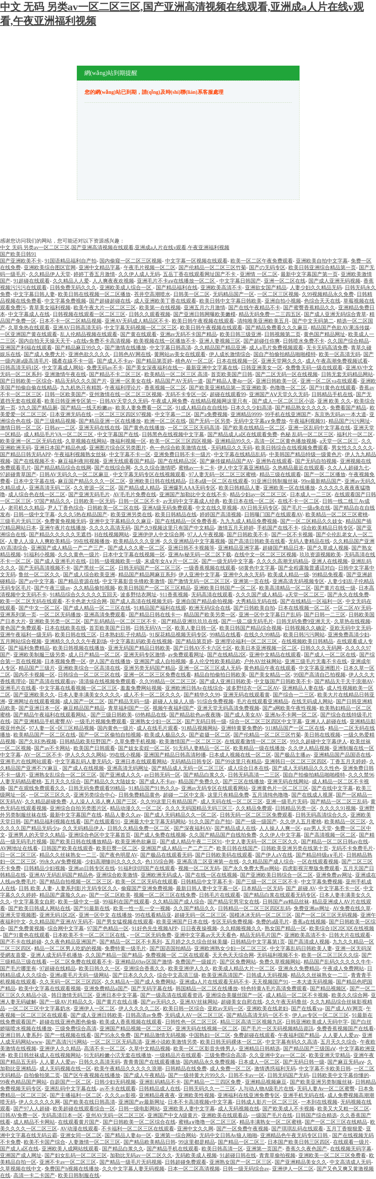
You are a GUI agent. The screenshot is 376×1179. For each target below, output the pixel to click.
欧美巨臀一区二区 (117, 848)
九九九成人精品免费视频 (248, 521)
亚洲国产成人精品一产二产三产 (68, 548)
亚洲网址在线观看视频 (34, 701)
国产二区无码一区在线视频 (286, 374)
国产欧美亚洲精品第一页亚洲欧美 (228, 388)
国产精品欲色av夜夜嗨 (195, 715)
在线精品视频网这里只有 (219, 401)
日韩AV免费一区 (19, 1115)
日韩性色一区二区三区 (191, 1022)
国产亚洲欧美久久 (34, 695)
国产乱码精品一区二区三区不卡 (121, 621)
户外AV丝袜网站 (263, 661)
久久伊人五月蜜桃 (300, 821)
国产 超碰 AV (300, 888)
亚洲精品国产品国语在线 (342, 755)
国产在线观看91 (102, 821)
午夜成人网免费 (169, 401)
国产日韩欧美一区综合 (26, 381)
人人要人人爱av (341, 1035)
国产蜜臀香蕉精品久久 (309, 307)
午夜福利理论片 (123, 388)
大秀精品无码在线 (256, 601)
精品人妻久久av (123, 815)
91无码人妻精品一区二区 (201, 748)
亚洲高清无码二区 (50, 488)
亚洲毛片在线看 (18, 688)
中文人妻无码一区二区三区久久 (261, 841)
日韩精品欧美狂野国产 (85, 741)
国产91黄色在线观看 (332, 388)
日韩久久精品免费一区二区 (139, 828)
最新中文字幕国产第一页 (309, 274)
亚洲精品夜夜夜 (157, 1095)
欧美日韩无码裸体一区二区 (231, 1042)
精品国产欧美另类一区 (210, 615)
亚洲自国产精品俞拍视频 (204, 601)
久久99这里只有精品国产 (168, 801)
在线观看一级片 (351, 1142)
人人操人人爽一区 (280, 828)
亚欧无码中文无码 (350, 628)
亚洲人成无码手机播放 (56, 955)
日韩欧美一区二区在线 (113, 508)
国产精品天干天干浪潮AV (343, 681)
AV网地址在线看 (19, 848)
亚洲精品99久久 (233, 441)
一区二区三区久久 (50, 795)
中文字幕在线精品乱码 (240, 454)
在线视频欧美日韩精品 (307, 641)
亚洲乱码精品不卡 (160, 1082)
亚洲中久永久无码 (244, 574)
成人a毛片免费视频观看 (276, 347)
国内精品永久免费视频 (209, 1062)
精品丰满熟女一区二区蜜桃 (270, 1122)
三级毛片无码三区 (21, 521)
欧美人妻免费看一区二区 (144, 408)
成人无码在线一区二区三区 (231, 801)
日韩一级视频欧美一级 (115, 561)
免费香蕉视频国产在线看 (345, 1028)
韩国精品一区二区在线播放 (207, 988)
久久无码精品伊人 (83, 828)
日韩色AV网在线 (132, 354)
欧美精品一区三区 (345, 821)
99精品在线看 (225, 635)
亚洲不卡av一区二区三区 (67, 1162)
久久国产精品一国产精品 (114, 955)
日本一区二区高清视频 (194, 1169)
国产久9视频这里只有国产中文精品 (174, 528)
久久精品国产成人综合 (268, 862)
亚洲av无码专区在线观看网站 (214, 788)
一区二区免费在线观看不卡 (81, 962)
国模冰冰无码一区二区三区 (260, 915)
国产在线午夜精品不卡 (254, 307)
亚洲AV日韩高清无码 (77, 327)
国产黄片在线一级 (335, 588)
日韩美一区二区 (191, 294)
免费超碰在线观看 (254, 1035)
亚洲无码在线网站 (288, 781)
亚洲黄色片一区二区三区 (279, 788)
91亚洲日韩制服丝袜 (274, 481)
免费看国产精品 (348, 408)
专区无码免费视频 (232, 922)
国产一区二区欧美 (110, 895)
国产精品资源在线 (78, 581)
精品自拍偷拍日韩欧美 (220, 675)
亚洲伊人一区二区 (94, 1008)
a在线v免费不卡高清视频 (101, 341)
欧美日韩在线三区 (76, 635)
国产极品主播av (292, 755)
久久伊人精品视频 (309, 748)
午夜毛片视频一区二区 (150, 267)
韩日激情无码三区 (72, 995)
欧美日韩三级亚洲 (240, 334)
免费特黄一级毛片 (125, 948)
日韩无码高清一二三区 (254, 775)
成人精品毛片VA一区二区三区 (59, 434)
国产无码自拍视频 (316, 461)
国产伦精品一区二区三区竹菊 (212, 267)
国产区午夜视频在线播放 (91, 1075)
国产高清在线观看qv (52, 681)
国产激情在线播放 (125, 347)
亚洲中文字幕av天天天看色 (205, 935)
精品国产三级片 (37, 668)
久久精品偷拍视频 (94, 588)
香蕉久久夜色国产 (306, 1149)
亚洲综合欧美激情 (117, 875)
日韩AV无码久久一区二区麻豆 (74, 474)
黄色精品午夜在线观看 (270, 668)
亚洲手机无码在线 (303, 1095)
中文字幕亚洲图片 (319, 668)
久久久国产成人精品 (259, 594)
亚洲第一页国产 (264, 1149)
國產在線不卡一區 (73, 361)
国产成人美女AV (243, 715)
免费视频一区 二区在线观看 (177, 955)
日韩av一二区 (60, 428)
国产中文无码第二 (313, 321)
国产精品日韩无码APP (25, 454)
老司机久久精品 (26, 508)
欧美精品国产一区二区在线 (44, 735)
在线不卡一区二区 (298, 501)
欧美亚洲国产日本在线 (182, 922)
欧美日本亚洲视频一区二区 (266, 648)
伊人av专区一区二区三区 (320, 1015)
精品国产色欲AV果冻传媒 (340, 327)
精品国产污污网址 (349, 421)
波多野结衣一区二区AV (252, 688)
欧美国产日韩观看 (94, 748)
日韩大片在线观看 (349, 935)
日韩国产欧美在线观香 (67, 848)
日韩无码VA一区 (153, 628)
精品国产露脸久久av (62, 895)
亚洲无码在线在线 (99, 428)
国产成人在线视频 (83, 768)
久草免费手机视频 (135, 741)
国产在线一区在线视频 (211, 875)
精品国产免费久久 (199, 781)
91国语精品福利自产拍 (71, 261)
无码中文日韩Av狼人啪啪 (228, 1135)
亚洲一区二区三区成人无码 (210, 668)
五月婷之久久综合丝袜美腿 (196, 942)
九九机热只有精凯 (81, 388)
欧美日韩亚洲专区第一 (71, 401)
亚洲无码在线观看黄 (246, 695)
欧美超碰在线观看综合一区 (84, 1109)
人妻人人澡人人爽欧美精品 (39, 541)
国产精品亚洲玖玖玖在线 (189, 621)
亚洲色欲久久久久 (89, 354)
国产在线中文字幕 (332, 788)
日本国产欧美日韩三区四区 (299, 1142)
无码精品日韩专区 (191, 761)
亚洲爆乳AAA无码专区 (189, 488)
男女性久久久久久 (352, 448)
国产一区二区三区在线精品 (336, 1122)
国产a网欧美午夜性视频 (289, 708)
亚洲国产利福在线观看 (26, 347)
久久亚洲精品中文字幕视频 (194, 541)
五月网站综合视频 (21, 641)
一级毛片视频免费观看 (101, 721)
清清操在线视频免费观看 (107, 681)
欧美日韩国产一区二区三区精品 (154, 588)
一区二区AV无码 (352, 608)
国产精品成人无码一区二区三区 (187, 768)
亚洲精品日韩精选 (259, 1048)
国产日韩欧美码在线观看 (223, 855)
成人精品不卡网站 (34, 1122)
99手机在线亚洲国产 (288, 414)
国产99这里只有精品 (238, 761)
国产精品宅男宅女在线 (233, 902)
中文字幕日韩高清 (170, 347)
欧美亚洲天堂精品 (329, 1055)
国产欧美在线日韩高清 (89, 1102)
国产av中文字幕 (37, 581)
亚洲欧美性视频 (196, 1095)
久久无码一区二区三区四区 (70, 982)
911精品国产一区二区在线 (295, 728)
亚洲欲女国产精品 (266, 287)
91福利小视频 (39, 554)
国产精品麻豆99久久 (78, 347)
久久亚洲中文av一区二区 (277, 1055)
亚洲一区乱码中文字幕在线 (319, 428)
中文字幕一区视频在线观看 (196, 261)
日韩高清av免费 (143, 1015)
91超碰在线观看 (31, 281)
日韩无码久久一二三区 (209, 1088)
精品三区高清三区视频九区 (251, 1022)
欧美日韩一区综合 (184, 1008)
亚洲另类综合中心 (94, 795)
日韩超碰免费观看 (185, 1162)
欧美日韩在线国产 (237, 848)
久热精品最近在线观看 (298, 468)
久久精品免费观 (254, 808)
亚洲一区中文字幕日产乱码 (270, 615)
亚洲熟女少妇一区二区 (156, 721)
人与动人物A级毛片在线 (266, 1088)
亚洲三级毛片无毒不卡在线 (316, 661)
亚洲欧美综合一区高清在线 (89, 668)
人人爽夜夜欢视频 (113, 281)
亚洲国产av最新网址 (141, 1102)
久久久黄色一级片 (78, 554)
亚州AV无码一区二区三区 (115, 1115)
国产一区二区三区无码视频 (326, 915)
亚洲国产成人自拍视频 (160, 661)
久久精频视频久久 (241, 928)
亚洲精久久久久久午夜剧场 (76, 641)
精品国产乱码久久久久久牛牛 (337, 962)
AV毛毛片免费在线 (134, 494)
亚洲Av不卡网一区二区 (291, 715)
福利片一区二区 (355, 434)
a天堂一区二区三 (339, 441)
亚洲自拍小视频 (283, 301)
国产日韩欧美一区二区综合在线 (139, 1122)
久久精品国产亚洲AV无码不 (61, 922)
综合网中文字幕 (66, 928)
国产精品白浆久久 (204, 775)
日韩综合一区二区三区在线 (89, 675)
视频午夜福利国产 (173, 708)
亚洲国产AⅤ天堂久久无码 (278, 394)
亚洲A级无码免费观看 (167, 508)
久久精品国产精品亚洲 (220, 347)
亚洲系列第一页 (18, 615)
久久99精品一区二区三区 (167, 681)
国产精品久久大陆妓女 (110, 781)
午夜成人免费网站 (343, 968)
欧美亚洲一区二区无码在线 (31, 441)
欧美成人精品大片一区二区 (244, 968)
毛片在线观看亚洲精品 (262, 701)
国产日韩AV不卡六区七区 (202, 648)
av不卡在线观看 (117, 1088)
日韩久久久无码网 (321, 648)
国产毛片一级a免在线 (305, 508)
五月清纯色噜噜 (270, 795)
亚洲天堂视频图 (18, 915)
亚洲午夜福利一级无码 (26, 635)
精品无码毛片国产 (260, 935)
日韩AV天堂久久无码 (123, 401)
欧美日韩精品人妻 (239, 488)
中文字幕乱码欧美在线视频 (141, 641)
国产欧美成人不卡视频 (288, 1109)
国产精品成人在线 (235, 828)
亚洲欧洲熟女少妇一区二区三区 (230, 948)
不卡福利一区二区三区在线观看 (137, 1129)
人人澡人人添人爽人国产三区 (103, 801)
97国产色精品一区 (108, 928)
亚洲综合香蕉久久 (144, 968)
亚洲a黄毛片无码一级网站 (79, 975)
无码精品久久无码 (231, 448)
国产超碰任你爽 (261, 341)
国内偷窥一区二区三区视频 (130, 261)
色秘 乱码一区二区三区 (307, 434)
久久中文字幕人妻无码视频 (133, 1169)
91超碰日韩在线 (238, 1155)
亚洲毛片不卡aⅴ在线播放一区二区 (176, 281)
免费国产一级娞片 (196, 962)
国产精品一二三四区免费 (213, 1082)
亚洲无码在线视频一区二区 (207, 1028)
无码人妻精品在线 (309, 541)
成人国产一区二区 (84, 701)
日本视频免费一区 (65, 661)
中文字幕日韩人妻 (34, 294)
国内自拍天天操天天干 (45, 341)
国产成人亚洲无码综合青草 (335, 314)
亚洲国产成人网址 (21, 1155)
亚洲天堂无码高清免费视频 (228, 708)
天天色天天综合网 (233, 955)
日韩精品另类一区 (296, 808)
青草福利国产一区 (129, 708)
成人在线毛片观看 (157, 728)
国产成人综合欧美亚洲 (89, 574)
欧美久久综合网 (349, 995)
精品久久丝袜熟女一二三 (68, 855)
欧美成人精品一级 (288, 574)
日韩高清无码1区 (19, 368)
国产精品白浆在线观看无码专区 (279, 895)
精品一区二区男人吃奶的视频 (68, 948)
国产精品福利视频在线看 (52, 821)
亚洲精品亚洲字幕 (238, 548)
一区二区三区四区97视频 (122, 414)
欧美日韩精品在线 (176, 514)
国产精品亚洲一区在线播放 (110, 421)
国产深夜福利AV (192, 828)
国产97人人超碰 (31, 1109)
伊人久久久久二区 (139, 1008)
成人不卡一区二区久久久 (152, 695)
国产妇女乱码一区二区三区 (76, 1155)
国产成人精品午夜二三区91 (191, 841)
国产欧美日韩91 (18, 254)
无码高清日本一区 (62, 1115)
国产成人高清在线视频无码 (141, 601)
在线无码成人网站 (312, 701)
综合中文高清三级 (178, 975)
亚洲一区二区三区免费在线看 (157, 675)
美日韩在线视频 (322, 735)
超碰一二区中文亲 (184, 795)
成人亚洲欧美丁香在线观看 (165, 301)
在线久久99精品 (262, 635)
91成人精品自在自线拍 (202, 408)
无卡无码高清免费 (327, 347)
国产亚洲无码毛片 (89, 494)
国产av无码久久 (159, 1002)
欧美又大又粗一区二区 (343, 1109)
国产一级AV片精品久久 (66, 1002)
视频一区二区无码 (199, 868)
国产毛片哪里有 (18, 968)
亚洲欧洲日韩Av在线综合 (194, 688)
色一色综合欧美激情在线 (179, 448)
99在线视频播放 (91, 541)
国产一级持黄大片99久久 (196, 1075)
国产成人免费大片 (44, 354)
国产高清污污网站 (66, 1042)
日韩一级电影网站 (139, 1109)
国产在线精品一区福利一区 (311, 601)
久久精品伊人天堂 (50, 274)
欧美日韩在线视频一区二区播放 (94, 294)
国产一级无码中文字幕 (228, 561)
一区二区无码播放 (60, 615)
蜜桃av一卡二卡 (197, 468)
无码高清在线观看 (212, 594)
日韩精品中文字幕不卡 (207, 882)
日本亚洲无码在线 (70, 414)
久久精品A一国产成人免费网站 (140, 982)
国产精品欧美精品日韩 (150, 1142)
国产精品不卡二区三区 (115, 374)
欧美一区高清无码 (339, 354)
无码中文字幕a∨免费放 (259, 421)
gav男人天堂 (318, 828)
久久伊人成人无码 (139, 274)
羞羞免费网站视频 (141, 688)
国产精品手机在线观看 (173, 1149)
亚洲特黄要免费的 (241, 728)
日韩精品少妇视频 (44, 868)
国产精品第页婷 (154, 361)
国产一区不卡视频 (292, 534)
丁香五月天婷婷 (348, 761)
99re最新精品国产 (321, 481)
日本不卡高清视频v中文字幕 (200, 1102)
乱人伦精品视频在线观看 (88, 334)
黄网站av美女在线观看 (180, 354)
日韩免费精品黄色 (139, 795)
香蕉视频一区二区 (165, 388)
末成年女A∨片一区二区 (171, 561)
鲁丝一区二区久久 (39, 574)
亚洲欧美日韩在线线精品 (157, 481)
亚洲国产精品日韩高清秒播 (175, 755)
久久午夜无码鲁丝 (286, 1002)
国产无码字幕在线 (152, 988)
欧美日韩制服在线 (78, 1175)
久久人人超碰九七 (348, 468)
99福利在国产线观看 (126, 902)
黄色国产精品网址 (324, 334)
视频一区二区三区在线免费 (165, 895)
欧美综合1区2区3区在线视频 (341, 928)
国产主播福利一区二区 (76, 1095)
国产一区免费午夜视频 (242, 1129)
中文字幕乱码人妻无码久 (83, 761)
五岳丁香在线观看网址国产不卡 (200, 274)
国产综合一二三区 (293, 695)
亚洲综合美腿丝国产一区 (234, 995)
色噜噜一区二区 (288, 388)
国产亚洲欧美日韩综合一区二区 (276, 875)
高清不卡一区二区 (104, 1048)
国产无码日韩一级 (205, 721)
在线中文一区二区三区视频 (265, 554)
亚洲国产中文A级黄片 (172, 1115)
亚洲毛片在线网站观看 (26, 761)
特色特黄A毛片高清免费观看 (274, 988)
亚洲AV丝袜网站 (199, 1002)
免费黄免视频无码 (65, 521)
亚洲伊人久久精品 (60, 1048)
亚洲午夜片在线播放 (62, 528)
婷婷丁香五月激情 (94, 274)
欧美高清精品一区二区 (285, 588)
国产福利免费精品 (29, 648)
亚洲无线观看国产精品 (129, 461)
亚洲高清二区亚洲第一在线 (208, 862)
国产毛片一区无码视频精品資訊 (277, 1028)
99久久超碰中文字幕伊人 (318, 741)
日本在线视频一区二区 (304, 608)
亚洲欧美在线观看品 (224, 1115)
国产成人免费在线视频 (160, 835)
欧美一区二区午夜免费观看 (261, 261)
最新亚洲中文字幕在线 (212, 368)
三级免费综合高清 (76, 1028)
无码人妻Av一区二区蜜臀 (326, 1088)
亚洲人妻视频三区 (220, 341)
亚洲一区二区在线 (284, 281)
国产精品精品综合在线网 (62, 468)
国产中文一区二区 (39, 608)
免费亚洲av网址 (312, 908)
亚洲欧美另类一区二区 (55, 621)
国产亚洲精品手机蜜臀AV (42, 721)
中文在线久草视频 (216, 508)
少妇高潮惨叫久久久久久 (113, 862)
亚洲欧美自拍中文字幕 (322, 261)
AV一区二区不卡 (43, 755)
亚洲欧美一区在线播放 (289, 488)
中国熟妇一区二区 (209, 1035)
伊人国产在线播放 (110, 661)
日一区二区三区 (18, 855)
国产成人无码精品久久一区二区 (180, 815)
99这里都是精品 (197, 1142)
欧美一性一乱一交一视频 (141, 908)
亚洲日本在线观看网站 (141, 761)
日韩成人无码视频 (267, 975)
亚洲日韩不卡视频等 (191, 548)
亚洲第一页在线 (251, 581)
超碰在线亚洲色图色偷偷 (68, 1022)
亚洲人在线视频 (329, 561)
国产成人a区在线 (19, 1149)
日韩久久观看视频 (149, 314)
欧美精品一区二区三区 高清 (176, 374)
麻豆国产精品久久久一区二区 (91, 481)
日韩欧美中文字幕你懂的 (340, 1075)
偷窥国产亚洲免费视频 (147, 888)
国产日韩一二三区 (325, 615)
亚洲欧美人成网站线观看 (70, 1149)
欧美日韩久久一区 (99, 968)
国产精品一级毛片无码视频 (130, 1162)
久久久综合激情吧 (155, 468)
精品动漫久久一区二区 (136, 808)
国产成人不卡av (115, 361)
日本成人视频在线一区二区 (240, 755)
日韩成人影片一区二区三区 (267, 1102)
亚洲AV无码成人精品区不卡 (137, 321)
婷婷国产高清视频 (220, 514)
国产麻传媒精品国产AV (226, 461)
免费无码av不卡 (104, 368)
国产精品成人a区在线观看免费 (242, 434)
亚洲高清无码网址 (127, 768)
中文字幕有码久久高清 (291, 1042)
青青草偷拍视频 (277, 1155)
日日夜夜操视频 (199, 928)
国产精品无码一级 (129, 701)
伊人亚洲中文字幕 (199, 574)
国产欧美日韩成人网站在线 (39, 908)
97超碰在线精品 (57, 968)
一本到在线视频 (319, 1102)
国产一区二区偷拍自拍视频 (110, 735)
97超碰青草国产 (18, 474)
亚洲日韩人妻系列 (21, 1035)
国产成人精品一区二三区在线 (97, 608)
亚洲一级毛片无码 (286, 801)
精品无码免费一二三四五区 (270, 314)
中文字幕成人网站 (63, 368)
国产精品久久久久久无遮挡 (60, 534)
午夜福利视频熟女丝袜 (80, 454)
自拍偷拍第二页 (42, 1075)
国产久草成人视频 (328, 548)
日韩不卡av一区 (246, 1075)
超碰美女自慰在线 (241, 1002)
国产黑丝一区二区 (94, 568)
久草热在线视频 (352, 621)
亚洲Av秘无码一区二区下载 (199, 554)
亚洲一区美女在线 (130, 381)
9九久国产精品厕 (38, 408)
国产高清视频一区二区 (330, 835)
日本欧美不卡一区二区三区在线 (90, 935)
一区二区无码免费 (150, 935)
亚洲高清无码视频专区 (298, 581)
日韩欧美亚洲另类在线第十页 (294, 848)
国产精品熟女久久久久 (301, 408)
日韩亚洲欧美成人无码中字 (316, 1022)
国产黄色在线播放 (144, 428)
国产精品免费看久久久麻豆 (276, 327)
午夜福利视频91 (307, 421)
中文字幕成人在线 (29, 314)
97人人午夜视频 (205, 534)
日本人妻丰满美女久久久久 (89, 695)
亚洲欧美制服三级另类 (39, 655)
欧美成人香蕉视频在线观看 (130, 1022)
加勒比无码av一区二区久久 (141, 1155)
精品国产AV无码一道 (179, 381)
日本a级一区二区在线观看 (218, 481)
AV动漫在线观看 (79, 1129)
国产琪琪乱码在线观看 (297, 1129)
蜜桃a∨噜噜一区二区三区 (207, 1122)
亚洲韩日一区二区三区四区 (296, 761)
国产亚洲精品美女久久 (301, 1162)
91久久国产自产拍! (210, 821)
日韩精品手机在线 (332, 394)
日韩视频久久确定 (305, 628)
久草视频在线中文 (21, 1169)
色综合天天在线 (322, 301)
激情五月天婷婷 (236, 528)
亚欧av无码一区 (225, 1008)
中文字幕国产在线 (118, 434)
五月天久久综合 (63, 781)
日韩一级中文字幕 (34, 514)
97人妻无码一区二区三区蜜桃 (222, 474)
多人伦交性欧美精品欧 (215, 661)
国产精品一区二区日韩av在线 (334, 841)
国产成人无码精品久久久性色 (306, 768)
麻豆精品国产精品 (84, 708)
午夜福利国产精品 (299, 1035)
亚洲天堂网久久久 (282, 361)
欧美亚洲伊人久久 (189, 968)
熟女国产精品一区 (285, 928)
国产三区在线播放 (243, 781)
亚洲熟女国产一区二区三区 (240, 1162)
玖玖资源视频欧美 (320, 554)
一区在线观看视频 (318, 862)
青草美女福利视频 (50, 307)
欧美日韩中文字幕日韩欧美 (230, 301)
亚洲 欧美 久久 (334, 401)
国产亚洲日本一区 (39, 708)
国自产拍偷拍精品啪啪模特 (285, 354)
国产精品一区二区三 (241, 1142)
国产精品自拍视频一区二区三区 (75, 882)
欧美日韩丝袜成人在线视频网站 (44, 1055)
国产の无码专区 (267, 267)
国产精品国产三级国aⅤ (309, 1048)
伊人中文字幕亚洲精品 (243, 468)
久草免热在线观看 (29, 327)
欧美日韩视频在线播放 (79, 648)
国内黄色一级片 (115, 728)
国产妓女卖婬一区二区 (144, 748)
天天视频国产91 (270, 982)
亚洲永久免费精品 (299, 968)
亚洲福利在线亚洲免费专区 (249, 1095)
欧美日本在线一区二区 (249, 501)
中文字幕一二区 (173, 414)
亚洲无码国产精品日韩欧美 (139, 648)
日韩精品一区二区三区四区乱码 (254, 908)
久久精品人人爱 (71, 281)
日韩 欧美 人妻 (35, 888)
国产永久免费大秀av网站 (251, 868)
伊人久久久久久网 (39, 1102)
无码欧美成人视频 (196, 1155)
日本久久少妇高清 (251, 408)
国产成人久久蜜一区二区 (136, 548)
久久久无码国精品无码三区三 (199, 808)
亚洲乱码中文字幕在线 (71, 1088)
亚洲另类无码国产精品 (150, 668)
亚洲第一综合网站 (175, 1135)
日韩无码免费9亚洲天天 (303, 621)
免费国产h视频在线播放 (72, 1169)
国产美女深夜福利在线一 (154, 368)
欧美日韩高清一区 (222, 1149)
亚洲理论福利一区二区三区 (247, 641)
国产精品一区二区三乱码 (338, 801)
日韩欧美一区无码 (94, 501)
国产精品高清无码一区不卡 (257, 1015)
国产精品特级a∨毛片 (319, 855)
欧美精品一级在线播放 (259, 748)
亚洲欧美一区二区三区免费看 (332, 1155)
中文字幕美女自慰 (34, 902)
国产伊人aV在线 (273, 855)
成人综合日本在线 (248, 768)
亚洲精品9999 (246, 414)
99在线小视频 (125, 755)
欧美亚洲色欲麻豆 (136, 841)
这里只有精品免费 (228, 795)
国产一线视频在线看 (68, 1035)
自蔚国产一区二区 (70, 1082)
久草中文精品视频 (149, 1048)
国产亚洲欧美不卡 (21, 261)
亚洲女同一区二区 (81, 1135)
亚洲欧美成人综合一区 (126, 287)
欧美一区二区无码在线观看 (31, 601)
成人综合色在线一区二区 (36, 494)
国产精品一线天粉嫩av (86, 408)
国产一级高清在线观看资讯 (171, 995)
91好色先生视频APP (155, 928)
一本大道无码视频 (312, 982)
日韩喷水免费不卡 (303, 341)
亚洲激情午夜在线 (65, 374)
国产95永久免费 (112, 1035)
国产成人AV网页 (344, 1008)
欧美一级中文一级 (78, 902)
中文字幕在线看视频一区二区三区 (78, 688)
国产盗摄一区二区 (209, 735)
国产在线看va (306, 1008)
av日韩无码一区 (162, 775)
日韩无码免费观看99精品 (96, 788)
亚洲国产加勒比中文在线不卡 (193, 494)
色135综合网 (159, 862)
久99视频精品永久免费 (328, 294)
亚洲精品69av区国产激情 (143, 962)
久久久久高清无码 (110, 528)
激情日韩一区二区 (21, 428)
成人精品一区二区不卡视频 (297, 995)
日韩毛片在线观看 (220, 895)
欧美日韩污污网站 (304, 635)
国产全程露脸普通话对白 (306, 568)
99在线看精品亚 (153, 915)
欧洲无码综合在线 (209, 608)
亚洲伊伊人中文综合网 (158, 534)
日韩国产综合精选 (316, 1115)
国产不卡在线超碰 (21, 942)
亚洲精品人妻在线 (303, 688)
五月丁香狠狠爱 (344, 1129)
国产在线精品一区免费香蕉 (186, 521)
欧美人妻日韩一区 (195, 628)
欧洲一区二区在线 (165, 421)
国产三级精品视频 (55, 421)
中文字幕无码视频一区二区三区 (140, 327)
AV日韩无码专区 (259, 508)
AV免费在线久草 (351, 908)
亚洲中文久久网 (195, 1129)
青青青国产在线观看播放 (151, 1062)
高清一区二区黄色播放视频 (285, 441)
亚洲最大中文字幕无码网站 (155, 821)
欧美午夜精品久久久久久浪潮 (128, 1068)
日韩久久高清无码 (99, 1062)
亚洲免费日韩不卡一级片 (182, 454)
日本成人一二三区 (310, 494)
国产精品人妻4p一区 (229, 381)
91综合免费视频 (215, 701)
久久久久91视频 (338, 808)
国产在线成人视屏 (312, 795)
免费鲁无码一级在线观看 (314, 368)
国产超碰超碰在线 (110, 301)
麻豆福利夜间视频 (78, 461)
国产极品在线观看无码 (166, 855)
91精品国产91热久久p (153, 788)
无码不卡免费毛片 (352, 848)
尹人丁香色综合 (66, 508)
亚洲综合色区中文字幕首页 (99, 835)
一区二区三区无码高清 (194, 428)
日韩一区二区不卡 (139, 501)
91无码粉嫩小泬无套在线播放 (117, 1055)
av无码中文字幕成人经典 (191, 501)
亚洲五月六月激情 (204, 307)
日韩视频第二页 (282, 334)
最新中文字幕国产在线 (76, 815)
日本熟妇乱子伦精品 (122, 635)
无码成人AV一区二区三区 (194, 1015)
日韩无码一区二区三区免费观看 (256, 815)
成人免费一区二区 (230, 1068)
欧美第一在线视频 (160, 307)
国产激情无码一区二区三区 (199, 581)
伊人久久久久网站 (86, 755)
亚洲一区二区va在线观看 (328, 381)
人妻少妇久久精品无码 (316, 287)
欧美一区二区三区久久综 (330, 955)
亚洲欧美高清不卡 (221, 287)
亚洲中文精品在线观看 (275, 655)
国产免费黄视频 (26, 928)
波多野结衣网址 (138, 594)
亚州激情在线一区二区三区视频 (125, 394)
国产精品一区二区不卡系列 (130, 942)
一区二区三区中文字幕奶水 (39, 1008)
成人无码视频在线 (238, 1109)
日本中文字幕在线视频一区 (134, 554)
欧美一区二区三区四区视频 (181, 441)
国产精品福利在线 (176, 287)
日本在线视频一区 (237, 361)
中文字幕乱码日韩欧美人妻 (301, 948)
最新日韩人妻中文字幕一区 (207, 888)
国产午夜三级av (52, 588)
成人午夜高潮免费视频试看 (336, 361)
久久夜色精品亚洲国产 (71, 942)
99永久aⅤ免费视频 (60, 862)
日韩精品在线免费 (186, 1068)
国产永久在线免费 (348, 594)
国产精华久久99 (202, 695)
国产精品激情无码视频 (160, 1035)
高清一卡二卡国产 (34, 1175)
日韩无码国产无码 (288, 1075)
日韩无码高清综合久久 (321, 815)
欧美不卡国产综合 (44, 1142)
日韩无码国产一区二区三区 (149, 568)
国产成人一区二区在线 (330, 655)
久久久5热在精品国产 (82, 514)
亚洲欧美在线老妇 (267, 1008)
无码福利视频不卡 (277, 955)
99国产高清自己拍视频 (320, 675)
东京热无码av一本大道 (340, 414)
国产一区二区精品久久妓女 (311, 521)
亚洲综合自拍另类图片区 (78, 808)
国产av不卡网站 (52, 748)
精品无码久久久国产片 (81, 381)
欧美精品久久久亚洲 (136, 541)
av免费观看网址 (186, 655)
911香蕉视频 (174, 594)
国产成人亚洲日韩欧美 (225, 681)
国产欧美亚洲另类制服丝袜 (321, 1082)
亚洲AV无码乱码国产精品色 (61, 875)
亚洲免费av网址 (334, 875)
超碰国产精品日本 (283, 548)
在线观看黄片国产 (78, 1122)
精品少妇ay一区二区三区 (258, 494)
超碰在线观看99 (228, 394)
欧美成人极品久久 (165, 735)
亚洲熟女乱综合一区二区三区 (63, 775)
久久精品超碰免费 (45, 801)
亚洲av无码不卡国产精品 (188, 334)
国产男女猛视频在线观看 (124, 922)
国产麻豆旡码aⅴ (345, 1062)
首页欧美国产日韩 (231, 374)
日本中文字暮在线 (34, 481)
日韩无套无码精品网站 (347, 374)
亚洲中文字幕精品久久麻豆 (120, 521)
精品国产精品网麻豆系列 (147, 574)
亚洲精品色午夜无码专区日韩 (294, 1135)
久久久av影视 (120, 1095)
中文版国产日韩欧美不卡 (282, 681)
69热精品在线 (150, 715)
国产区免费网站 (238, 962)
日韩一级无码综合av (246, 1169)
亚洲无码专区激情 (144, 655)
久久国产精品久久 (194, 908)
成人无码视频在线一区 (65, 1068)
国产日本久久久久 (133, 975)
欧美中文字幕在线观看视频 (50, 988)
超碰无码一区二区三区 (200, 915)
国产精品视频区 (328, 988)
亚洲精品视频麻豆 (266, 1082)
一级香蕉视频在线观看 (210, 568)
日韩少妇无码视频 (115, 1082)
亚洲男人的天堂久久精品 (36, 835)
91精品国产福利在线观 (160, 608)
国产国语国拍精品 (170, 948)
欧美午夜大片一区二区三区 (104, 307)
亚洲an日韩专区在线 (91, 868)
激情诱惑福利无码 (275, 1068)
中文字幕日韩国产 (240, 281)
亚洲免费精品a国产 (106, 988)
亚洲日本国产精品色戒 (60, 448)
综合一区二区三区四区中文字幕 (265, 721)
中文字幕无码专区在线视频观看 (149, 474)
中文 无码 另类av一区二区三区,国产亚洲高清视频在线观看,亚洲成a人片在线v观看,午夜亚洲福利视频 (114, 247)
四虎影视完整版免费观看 (311, 868)
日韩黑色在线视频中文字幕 (173, 434)
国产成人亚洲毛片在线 (60, 561)
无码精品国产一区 (233, 294)
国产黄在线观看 (138, 334)
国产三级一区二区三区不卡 (267, 882)
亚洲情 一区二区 (259, 274)
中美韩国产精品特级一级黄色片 (305, 454)
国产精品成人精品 (139, 488)
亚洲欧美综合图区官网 (50, 267)
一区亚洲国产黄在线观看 (28, 334)
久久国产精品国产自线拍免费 (222, 835)
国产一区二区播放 (325, 474)
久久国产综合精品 (348, 341)
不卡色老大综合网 (86, 601)
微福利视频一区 (128, 441)
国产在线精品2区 (177, 461)
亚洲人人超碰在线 (326, 721)
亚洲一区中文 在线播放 (105, 915)
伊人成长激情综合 (230, 354)
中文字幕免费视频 (65, 301)
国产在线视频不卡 (34, 461)
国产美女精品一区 (270, 675)
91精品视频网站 (200, 728)
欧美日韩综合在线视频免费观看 (291, 448)
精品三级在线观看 (280, 474)
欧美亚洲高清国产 (222, 975)
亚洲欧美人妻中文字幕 (189, 1109)
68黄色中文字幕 (257, 568)
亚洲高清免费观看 (104, 615)
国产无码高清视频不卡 (45, 568)
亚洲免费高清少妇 (348, 635)
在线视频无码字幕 (351, 1149)
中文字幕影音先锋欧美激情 (133, 581)
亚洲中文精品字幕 (99, 267)
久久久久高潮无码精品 (282, 561)
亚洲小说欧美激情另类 (171, 1042)
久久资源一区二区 (94, 488)
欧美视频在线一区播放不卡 (165, 341)
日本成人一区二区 (259, 1062)
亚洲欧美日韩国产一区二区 (225, 588)
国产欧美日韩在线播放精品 (81, 841)
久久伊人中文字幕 (280, 835)
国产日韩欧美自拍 (254, 608)
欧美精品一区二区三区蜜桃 (336, 514)
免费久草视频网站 (280, 962)
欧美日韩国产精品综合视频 (250, 628)
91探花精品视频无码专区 (178, 635)
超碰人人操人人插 (173, 701)
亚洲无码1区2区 (57, 915)
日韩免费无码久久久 (73, 287)
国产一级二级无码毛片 (247, 621)
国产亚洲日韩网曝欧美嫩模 (204, 314)
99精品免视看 (327, 574)
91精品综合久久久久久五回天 (83, 594)
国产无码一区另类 (209, 421)
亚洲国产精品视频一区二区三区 (135, 1028)
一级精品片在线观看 (178, 1055)
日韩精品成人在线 (159, 1088)
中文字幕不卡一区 (130, 454)
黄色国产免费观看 (21, 628)
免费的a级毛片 (272, 922)
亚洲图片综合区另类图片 (117, 448)
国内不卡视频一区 (34, 675)
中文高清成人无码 (350, 1162)
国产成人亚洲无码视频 (334, 281)
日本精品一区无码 (262, 888)
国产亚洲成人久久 (120, 775)
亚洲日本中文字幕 (116, 995)
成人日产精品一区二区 (94, 655)
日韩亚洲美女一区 (261, 368)
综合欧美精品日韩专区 (327, 528)
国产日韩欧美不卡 (247, 534)
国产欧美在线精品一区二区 (254, 428)
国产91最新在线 (91, 908)
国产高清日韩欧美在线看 (256, 541)
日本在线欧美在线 (65, 628)
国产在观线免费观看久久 (36, 788)
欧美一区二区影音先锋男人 (204, 1048)
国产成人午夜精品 (144, 1075)
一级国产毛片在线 (271, 1115)
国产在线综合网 (112, 468)
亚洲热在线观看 (274, 461)
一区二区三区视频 (278, 294)
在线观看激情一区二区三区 (256, 741)
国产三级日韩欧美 (111, 715)
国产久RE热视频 (37, 741)
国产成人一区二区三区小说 (283, 401)
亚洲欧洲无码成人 (161, 875)
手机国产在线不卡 (277, 528)
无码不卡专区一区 (186, 394)
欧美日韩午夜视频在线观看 (203, 321)
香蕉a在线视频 (309, 922)
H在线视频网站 (111, 534)
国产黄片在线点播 (117, 1002)
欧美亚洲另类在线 (131, 514)
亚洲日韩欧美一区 (276, 381)
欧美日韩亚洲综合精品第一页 (322, 267)
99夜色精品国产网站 (23, 1082)
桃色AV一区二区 (194, 361)
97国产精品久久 (52, 501)
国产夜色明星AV (118, 855)
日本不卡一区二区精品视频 (70, 321)
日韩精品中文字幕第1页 (257, 942)
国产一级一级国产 (256, 821)
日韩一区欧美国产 (65, 394)
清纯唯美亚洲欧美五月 (263, 321)
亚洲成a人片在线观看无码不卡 (214, 982)
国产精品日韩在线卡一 (155, 615)
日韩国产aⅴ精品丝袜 (285, 902)
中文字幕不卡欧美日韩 (325, 1068)
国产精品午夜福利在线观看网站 (50, 715)
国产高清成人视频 (309, 942)
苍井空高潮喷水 (152, 294)
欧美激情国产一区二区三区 (190, 741)
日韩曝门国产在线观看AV (273, 514)
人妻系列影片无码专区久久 (86, 888)
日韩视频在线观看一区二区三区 (89, 314)
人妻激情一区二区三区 (94, 1142)
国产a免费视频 (211, 414)
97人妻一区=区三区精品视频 (61, 728)
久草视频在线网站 (86, 441)
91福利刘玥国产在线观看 (146, 868)
